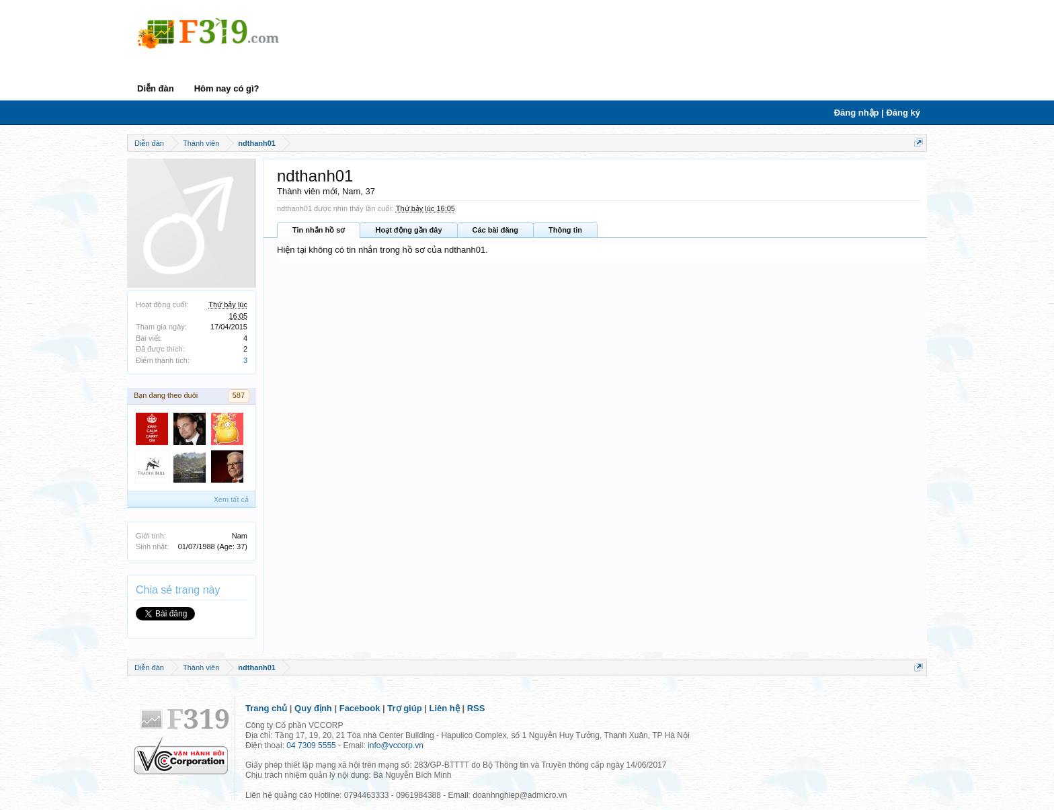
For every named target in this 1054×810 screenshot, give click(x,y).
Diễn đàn (155, 88)
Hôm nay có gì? (226, 88)
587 (239, 395)
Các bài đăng (495, 230)
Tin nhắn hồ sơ (318, 230)
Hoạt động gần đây (408, 230)
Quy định (313, 708)
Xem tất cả (231, 499)
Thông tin (565, 230)
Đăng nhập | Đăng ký (877, 113)
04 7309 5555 (310, 745)
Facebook (359, 708)
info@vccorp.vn (395, 745)
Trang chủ (266, 708)
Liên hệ (445, 708)
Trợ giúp (404, 708)
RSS (476, 708)
